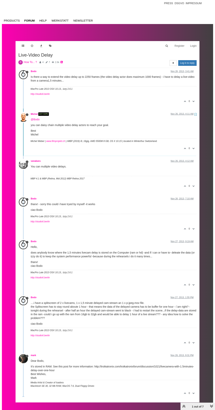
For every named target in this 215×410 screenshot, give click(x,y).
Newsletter (83, 20)
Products (12, 20)
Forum (29, 20)
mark (33, 351)
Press (168, 3)
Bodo (33, 67)
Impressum (194, 3)
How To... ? (30, 58)
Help (43, 20)
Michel (34, 110)
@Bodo (35, 115)
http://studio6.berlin (40, 90)
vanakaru (36, 157)
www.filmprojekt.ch (55, 137)
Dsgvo (179, 3)
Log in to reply (187, 59)
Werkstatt (60, 20)
